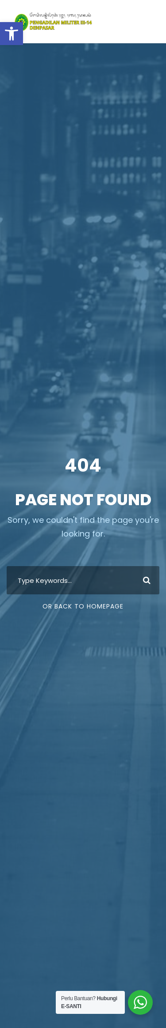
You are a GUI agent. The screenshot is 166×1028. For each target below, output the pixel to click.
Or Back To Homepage (83, 606)
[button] (11, 33)
